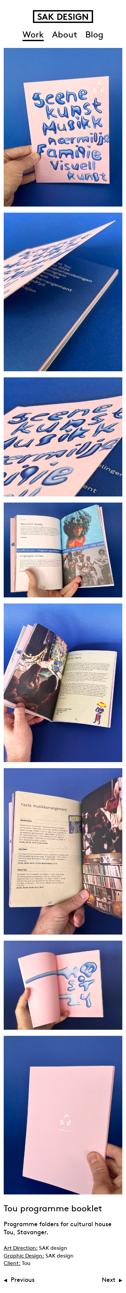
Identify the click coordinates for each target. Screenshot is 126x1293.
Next (109, 1280)
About (64, 35)
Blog (94, 35)
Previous (23, 1280)
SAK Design (63, 16)
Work (33, 35)
